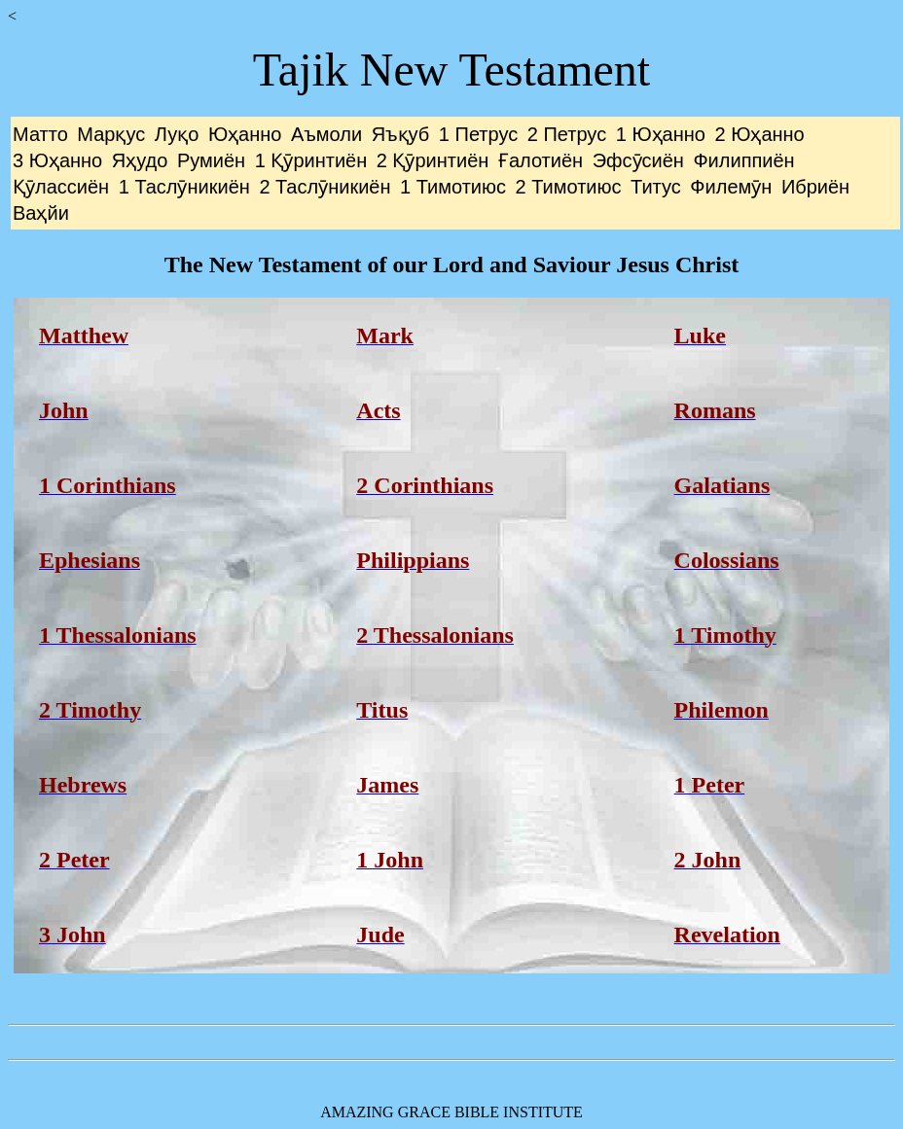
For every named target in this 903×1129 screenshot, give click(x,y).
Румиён (211, 160)
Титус (656, 186)
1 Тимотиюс (453, 186)
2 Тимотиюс (569, 186)
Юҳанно (245, 134)
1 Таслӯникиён (184, 186)
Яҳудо (140, 160)
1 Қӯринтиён (311, 160)
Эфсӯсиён (638, 160)
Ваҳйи (41, 213)
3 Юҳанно (57, 160)
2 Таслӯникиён (324, 186)
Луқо (177, 134)
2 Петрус (566, 134)
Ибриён (815, 186)
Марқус (111, 134)
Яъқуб (401, 134)
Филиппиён (743, 160)
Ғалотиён (540, 160)
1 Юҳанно (660, 134)
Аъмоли (326, 134)
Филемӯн (731, 186)
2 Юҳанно (760, 134)
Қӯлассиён (61, 186)
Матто (40, 134)
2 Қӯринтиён (433, 160)
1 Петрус (478, 134)
